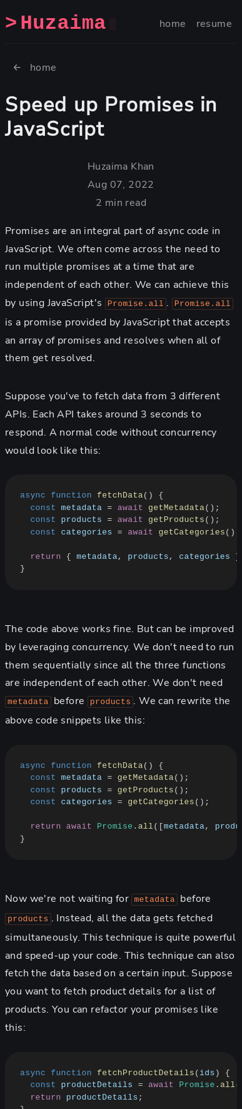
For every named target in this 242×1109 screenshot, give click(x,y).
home (172, 24)
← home (35, 67)
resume (214, 24)
